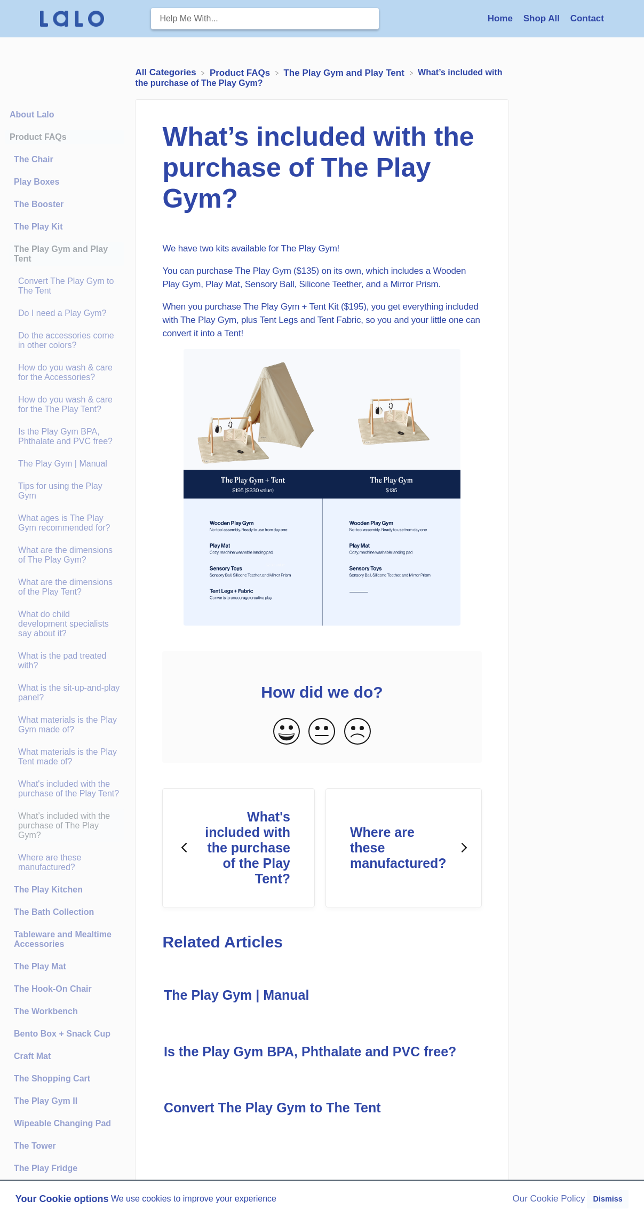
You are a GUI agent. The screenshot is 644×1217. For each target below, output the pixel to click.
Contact (587, 18)
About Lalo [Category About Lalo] (32, 114)
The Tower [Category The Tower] (35, 1145)
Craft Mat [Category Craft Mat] (32, 1056)
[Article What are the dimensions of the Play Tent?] (64, 587)
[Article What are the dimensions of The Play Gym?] (64, 555)
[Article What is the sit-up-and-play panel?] (64, 693)
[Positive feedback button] (286, 732)
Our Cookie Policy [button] (549, 1199)
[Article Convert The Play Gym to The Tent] (64, 286)
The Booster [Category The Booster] (38, 204)
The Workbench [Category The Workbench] (46, 1011)
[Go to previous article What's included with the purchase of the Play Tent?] (238, 848)
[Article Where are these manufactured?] (64, 862)
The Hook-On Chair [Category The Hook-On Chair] (53, 988)
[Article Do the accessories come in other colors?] (64, 340)
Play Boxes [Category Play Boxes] (36, 181)
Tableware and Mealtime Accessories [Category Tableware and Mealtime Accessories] (63, 939)
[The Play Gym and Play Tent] (345, 72)
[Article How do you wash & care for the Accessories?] (64, 372)
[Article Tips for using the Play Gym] (64, 491)
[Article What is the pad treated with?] (64, 661)
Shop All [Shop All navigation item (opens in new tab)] (542, 18)
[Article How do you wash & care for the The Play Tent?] (64, 404)
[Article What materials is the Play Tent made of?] (64, 757)
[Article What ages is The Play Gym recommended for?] (64, 523)
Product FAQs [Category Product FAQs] (38, 136)
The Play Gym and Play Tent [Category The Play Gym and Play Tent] (61, 253)
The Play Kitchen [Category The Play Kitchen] (48, 889)
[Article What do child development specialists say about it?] (64, 624)
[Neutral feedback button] (321, 732)
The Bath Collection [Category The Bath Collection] (54, 911)
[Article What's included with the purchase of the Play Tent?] (64, 789)
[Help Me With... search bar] (265, 18)
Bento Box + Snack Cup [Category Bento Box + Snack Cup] (62, 1033)
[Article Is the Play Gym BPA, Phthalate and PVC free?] (64, 436)
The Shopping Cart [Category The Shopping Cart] (52, 1078)
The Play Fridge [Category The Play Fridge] (45, 1168)
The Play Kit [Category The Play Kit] (38, 226)
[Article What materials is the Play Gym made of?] (64, 725)
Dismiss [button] (607, 1199)
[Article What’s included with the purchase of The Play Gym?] (64, 825)
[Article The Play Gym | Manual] (64, 464)
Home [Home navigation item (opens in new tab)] (501, 18)
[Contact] (587, 18)
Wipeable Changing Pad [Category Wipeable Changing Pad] (62, 1123)
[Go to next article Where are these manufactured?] (403, 848)
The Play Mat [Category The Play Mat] (40, 966)
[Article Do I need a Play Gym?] (64, 313)
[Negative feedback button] (357, 732)
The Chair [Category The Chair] (33, 159)
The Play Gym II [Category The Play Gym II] (45, 1100)
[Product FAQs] (241, 72)
